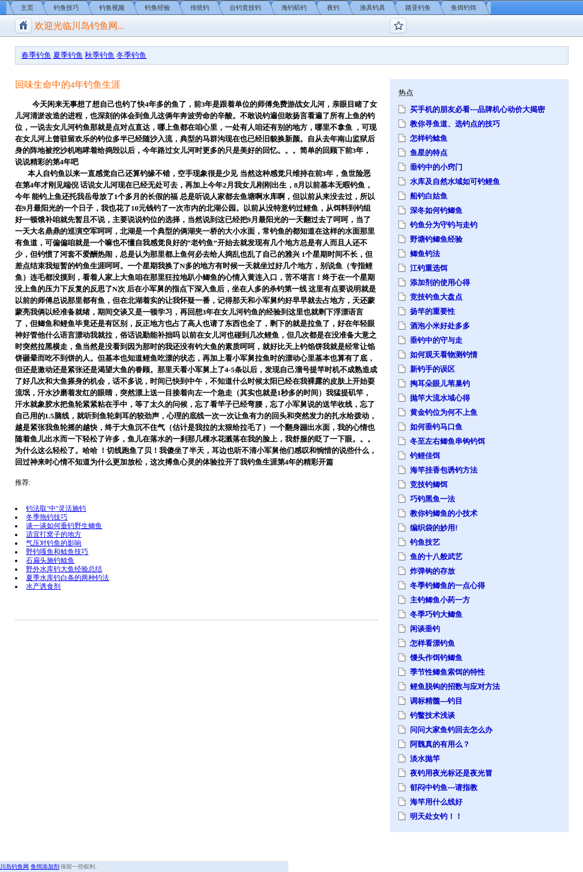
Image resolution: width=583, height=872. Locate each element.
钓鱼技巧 (66, 7)
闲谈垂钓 (425, 628)
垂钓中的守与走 (436, 340)
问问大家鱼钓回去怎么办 (451, 729)
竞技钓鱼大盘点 (436, 297)
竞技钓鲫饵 (428, 484)
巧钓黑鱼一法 (432, 499)
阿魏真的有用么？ (440, 744)
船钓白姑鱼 (428, 196)
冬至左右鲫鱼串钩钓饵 (447, 441)
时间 (335, 254)
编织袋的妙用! (433, 527)
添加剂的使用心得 (440, 282)
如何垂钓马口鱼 (436, 426)
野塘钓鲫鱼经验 (436, 239)
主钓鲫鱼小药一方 (440, 600)
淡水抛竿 (425, 758)
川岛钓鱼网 (14, 866)
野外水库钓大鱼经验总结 (64, 568)
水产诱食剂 (43, 586)
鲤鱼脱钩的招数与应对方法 (455, 686)
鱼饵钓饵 (463, 7)
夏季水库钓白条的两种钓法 (67, 577)
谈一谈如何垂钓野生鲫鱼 (64, 525)
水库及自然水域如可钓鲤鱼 (455, 181)
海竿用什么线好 (436, 802)
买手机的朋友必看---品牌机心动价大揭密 (477, 109)
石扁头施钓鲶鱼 (50, 560)
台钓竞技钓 (245, 7)
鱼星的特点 (428, 152)
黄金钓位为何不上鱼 (443, 412)
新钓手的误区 (432, 369)
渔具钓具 (372, 7)
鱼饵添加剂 (45, 866)
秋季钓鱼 (100, 55)
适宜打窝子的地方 (53, 534)
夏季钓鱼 (68, 55)
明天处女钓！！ (436, 816)
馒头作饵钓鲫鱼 (436, 657)
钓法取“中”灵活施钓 (56, 508)
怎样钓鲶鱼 (428, 138)
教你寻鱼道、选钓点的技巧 (455, 123)
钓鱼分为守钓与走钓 (443, 224)
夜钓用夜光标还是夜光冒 (451, 773)
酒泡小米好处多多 (440, 325)
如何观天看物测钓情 (443, 354)
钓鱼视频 (112, 7)
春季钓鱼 (36, 55)
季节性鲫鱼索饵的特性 (447, 672)
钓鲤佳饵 (425, 455)
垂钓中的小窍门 (436, 167)
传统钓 (199, 7)
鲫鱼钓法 (425, 253)
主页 (27, 7)
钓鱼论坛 (398, 25)
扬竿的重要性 (432, 311)
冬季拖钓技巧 (46, 517)
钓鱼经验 (157, 7)
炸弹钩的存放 (432, 571)
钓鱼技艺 (425, 542)
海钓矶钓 (294, 7)
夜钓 (333, 7)
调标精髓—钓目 (436, 701)
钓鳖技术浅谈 (432, 715)
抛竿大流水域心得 (440, 398)
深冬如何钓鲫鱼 (436, 210)
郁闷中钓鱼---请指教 (443, 787)
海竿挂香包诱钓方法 (443, 470)
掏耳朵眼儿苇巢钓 (440, 383)
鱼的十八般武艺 (436, 556)
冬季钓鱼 (131, 55)
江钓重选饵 (428, 268)
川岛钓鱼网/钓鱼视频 (23, 25)
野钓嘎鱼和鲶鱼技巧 (57, 551)
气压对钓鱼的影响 (53, 543)
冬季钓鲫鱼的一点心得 (447, 585)
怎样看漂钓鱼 (432, 643)
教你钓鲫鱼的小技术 (443, 513)
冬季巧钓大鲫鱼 (436, 614)
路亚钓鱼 (418, 7)
